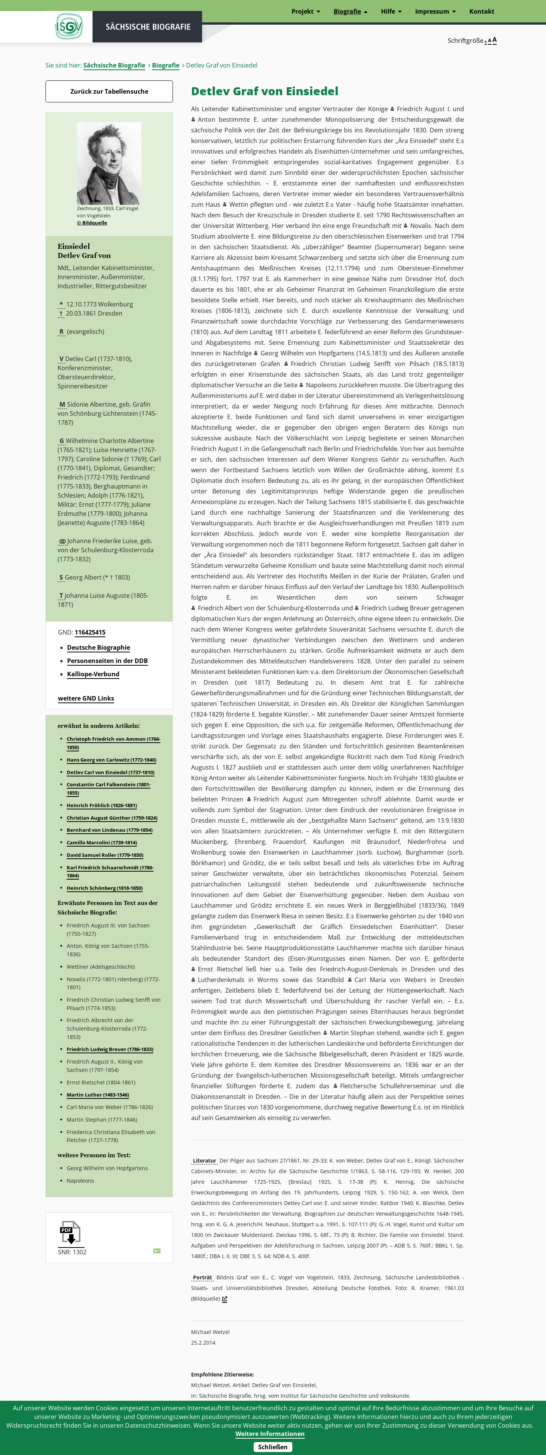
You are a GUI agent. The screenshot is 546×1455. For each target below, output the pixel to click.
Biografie (165, 65)
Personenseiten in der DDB (107, 661)
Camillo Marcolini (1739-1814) (102, 842)
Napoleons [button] (321, 385)
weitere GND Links (86, 698)
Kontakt (481, 11)
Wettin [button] (238, 204)
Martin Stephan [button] (352, 1033)
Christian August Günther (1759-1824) (112, 817)
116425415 (90, 632)
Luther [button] (207, 980)
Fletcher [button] (351, 1086)
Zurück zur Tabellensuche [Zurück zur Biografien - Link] (109, 91)
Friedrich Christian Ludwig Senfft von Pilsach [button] (360, 364)
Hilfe (388, 11)
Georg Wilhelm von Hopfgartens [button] (307, 353)
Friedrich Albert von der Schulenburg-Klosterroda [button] (269, 608)
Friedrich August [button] (278, 799)
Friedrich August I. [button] (423, 109)
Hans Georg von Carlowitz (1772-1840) (111, 759)
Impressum (432, 11)
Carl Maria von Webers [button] (391, 980)
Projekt (303, 11)
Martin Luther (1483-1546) (98, 1094)
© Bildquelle (92, 222)
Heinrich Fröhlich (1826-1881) (102, 805)
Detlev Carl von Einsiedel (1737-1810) (110, 772)
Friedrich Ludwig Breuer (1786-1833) (110, 1049)
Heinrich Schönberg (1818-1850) (105, 888)
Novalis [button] (420, 226)
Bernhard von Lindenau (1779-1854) (109, 829)
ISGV (68, 27)
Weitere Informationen (270, 1434)
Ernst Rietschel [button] (220, 969)
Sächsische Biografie (114, 65)
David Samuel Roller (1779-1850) (105, 855)
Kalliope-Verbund (93, 674)
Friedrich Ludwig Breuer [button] (395, 608)
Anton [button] (206, 119)
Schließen (273, 1447)
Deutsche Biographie (98, 647)
